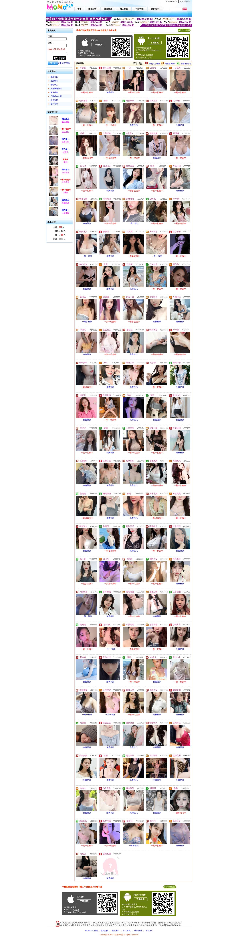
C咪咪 (65, 192)
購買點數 (104, 930)
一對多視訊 (87, 322)
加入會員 (127, 930)
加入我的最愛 (184, 1)
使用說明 (138, 930)
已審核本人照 (56, 96)
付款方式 (149, 930)
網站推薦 (54, 92)
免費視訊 (110, 92)
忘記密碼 (66, 63)
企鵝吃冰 (65, 203)
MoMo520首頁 (171, 1)
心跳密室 (65, 172)
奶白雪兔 (65, 122)
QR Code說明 (184, 30)
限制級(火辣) (154, 64)
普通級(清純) (186, 64)
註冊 (60, 63)
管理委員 (65, 182)
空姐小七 (65, 132)
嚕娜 (65, 162)
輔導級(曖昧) (170, 64)
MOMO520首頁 (91, 930)
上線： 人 (59, 227)
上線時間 (54, 81)
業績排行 (54, 77)
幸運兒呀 (65, 142)
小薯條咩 (65, 213)
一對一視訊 (134, 223)
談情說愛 (54, 100)
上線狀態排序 (56, 88)
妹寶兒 (65, 152)
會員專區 (115, 930)
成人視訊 (54, 104)
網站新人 (54, 85)
